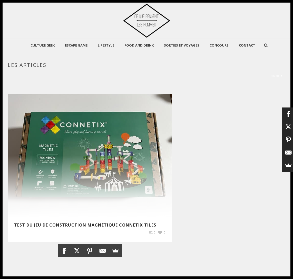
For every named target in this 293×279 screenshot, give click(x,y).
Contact (247, 45)
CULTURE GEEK (43, 45)
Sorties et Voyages (181, 45)
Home (275, 76)
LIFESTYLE (106, 45)
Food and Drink (139, 45)
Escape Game (76, 45)
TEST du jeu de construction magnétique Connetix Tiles (85, 225)
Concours (219, 45)
